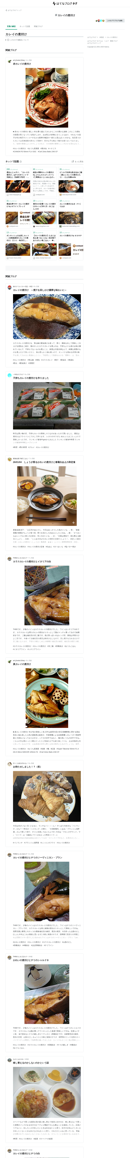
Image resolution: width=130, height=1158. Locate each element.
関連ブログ (38, 26)
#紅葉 (53, 749)
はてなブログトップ (94, 43)
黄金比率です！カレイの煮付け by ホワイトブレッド (18, 205)
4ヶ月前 (29, 60)
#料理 (15, 447)
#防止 (15, 363)
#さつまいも (58, 547)
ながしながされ (18, 1059)
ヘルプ (106, 41)
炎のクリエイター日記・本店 (22, 286)
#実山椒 (31, 360)
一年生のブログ (18, 374)
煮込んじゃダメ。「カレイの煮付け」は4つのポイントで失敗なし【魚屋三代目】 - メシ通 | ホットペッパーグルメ (18, 175)
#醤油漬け (23, 363)
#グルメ (31, 447)
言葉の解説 (11, 26)
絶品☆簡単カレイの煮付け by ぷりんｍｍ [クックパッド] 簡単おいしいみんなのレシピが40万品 (44, 175)
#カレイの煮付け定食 (36, 547)
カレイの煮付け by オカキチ (71, 236)
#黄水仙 (43, 148)
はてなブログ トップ (13, 10)
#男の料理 (23, 447)
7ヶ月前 (32, 458)
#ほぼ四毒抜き (36, 945)
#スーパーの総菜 (46, 1139)
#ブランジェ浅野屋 (31, 843)
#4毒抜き (26, 945)
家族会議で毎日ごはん (20, 458)
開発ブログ (114, 41)
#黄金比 (63, 360)
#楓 (47, 749)
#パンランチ (18, 843)
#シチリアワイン (34, 649)
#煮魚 (37, 360)
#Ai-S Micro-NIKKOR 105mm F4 (25, 752)
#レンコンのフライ (47, 843)
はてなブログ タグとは (95, 41)
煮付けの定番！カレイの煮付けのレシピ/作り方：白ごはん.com (44, 206)
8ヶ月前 (29, 660)
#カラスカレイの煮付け (22, 646)
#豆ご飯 (50, 646)
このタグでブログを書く (115, 20)
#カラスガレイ (47, 360)
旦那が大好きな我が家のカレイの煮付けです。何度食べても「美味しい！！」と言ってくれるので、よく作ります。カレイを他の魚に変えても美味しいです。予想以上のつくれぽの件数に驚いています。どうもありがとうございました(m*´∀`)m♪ (44, 186)
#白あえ (49, 547)
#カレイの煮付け (19, 148)
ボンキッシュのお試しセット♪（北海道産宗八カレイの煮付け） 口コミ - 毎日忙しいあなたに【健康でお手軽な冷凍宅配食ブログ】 (18, 238)
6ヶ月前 (27, 374)
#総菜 (36, 1139)
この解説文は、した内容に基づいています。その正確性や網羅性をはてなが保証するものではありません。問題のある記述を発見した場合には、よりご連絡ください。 (17, 40)
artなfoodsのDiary (19, 60)
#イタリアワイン (19, 649)
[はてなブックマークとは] (21, 161)
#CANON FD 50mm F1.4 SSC (24, 152)
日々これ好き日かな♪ (20, 763)
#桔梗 (42, 749)
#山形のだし (67, 942)
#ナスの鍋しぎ (62, 1045)
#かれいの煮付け (19, 942)
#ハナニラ (52, 148)
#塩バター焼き (70, 547)
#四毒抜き (59, 646)
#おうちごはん (70, 646)
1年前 (30, 956)
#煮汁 (56, 360)
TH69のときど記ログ (20, 558)
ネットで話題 (25, 26)
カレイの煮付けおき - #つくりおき (70, 205)
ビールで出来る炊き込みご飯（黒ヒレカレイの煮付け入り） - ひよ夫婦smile (71, 174)
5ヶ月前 (36, 286)
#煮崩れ (71, 360)
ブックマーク (12, 169)
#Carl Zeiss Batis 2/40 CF (48, 152)
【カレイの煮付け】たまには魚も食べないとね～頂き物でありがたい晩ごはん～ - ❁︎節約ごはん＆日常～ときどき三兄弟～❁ (44, 238)
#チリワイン (49, 945)
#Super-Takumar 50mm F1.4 (67, 749)
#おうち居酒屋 (33, 148)
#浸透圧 (31, 363)
